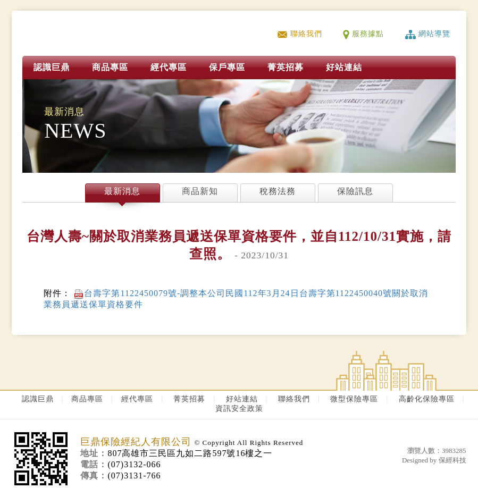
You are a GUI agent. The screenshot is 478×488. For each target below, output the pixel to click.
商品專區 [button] (110, 67)
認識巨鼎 (38, 399)
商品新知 (200, 191)
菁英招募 (189, 399)
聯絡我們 (299, 34)
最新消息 (122, 191)
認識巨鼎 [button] (51, 67)
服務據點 (363, 34)
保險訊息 (355, 191)
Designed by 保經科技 (434, 460)
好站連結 (344, 67)
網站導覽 (427, 34)
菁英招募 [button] (285, 67)
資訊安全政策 (239, 409)
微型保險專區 (354, 399)
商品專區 (87, 399)
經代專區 (168, 67)
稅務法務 (277, 191)
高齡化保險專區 (427, 399)
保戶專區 (227, 67)
